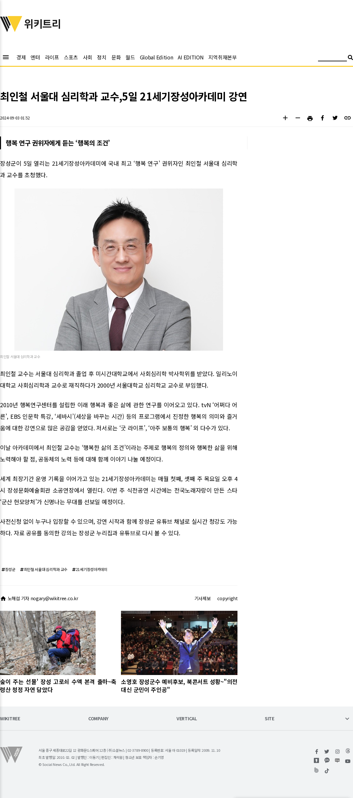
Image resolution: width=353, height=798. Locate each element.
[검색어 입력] (332, 58)
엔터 (35, 57)
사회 (87, 57)
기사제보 (202, 598)
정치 (101, 57)
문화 (116, 57)
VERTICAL (186, 719)
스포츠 (71, 57)
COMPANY (98, 719)
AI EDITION (190, 57)
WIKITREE (10, 719)
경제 (21, 57)
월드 (130, 57)
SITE (269, 719)
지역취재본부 (222, 57)
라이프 (52, 57)
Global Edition (156, 57)
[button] (285, 118)
